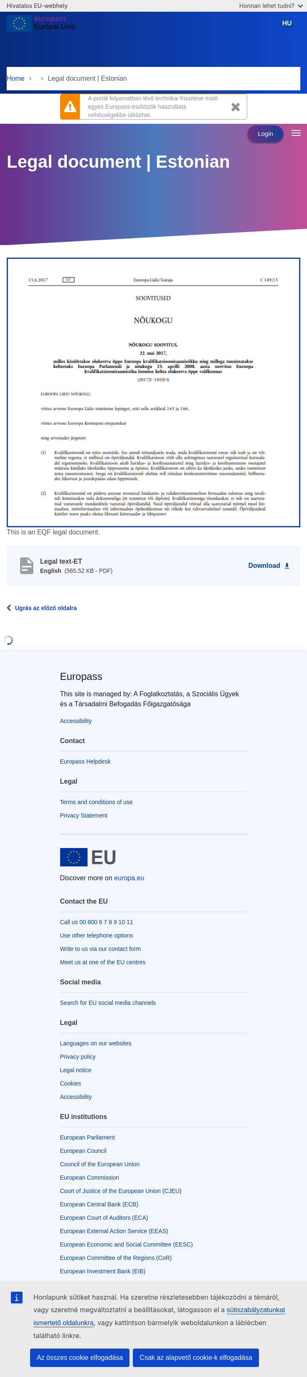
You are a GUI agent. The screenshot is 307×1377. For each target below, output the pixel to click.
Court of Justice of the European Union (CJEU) (121, 1191)
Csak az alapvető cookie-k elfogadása (196, 1357)
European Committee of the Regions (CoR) (116, 1257)
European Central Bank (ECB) (99, 1204)
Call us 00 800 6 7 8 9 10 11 (96, 922)
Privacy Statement (84, 815)
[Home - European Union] (41, 26)
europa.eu (129, 877)
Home (16, 78)
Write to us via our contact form (100, 948)
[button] (153, 391)
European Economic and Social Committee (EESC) (126, 1244)
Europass (81, 676)
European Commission (89, 1177)
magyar (288, 26)
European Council (83, 1150)
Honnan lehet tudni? (271, 5)
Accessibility (76, 721)
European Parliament (87, 1137)
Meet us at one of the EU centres (103, 962)
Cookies (70, 1083)
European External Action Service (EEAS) (114, 1231)
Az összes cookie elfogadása (80, 1357)
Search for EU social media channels (108, 1002)
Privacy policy (78, 1056)
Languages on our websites (96, 1043)
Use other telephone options (96, 935)
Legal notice (76, 1070)
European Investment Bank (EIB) (103, 1271)
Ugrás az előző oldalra (46, 608)
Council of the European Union (100, 1164)
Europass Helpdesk (85, 761)
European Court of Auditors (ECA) (104, 1217)
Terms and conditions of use (96, 802)
